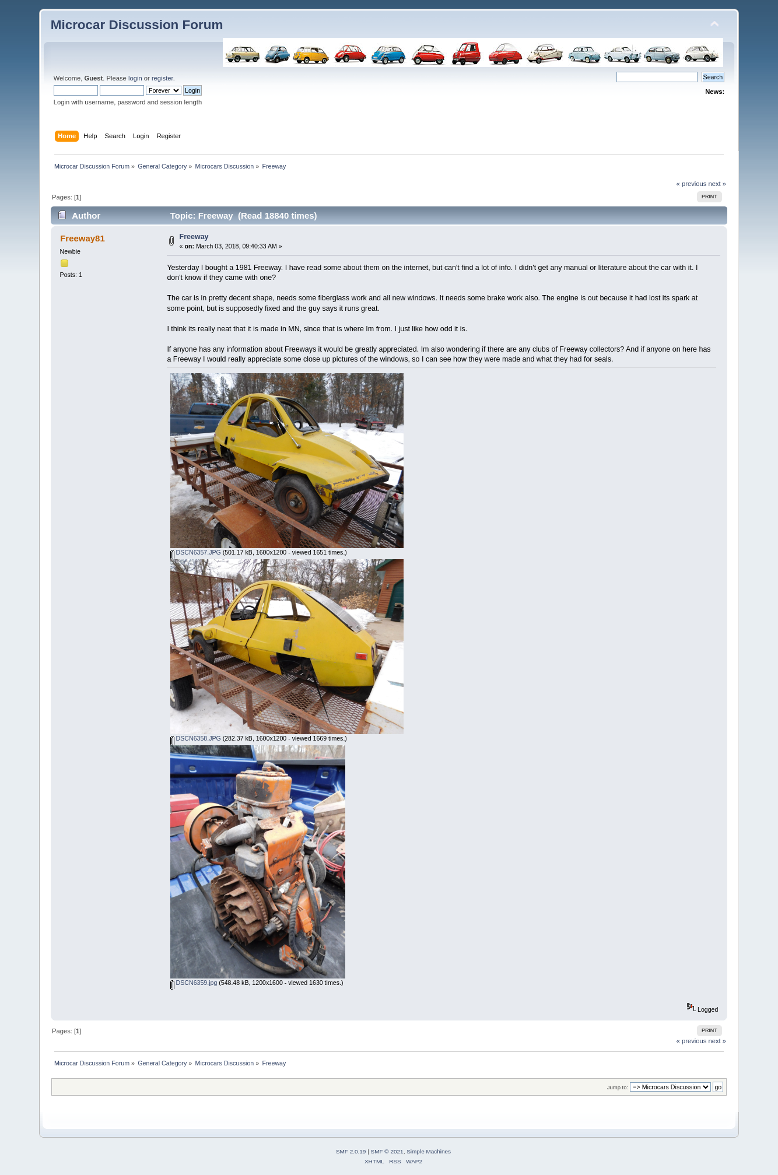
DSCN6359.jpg (194, 982)
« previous (692, 183)
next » (718, 183)
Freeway (194, 237)
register (162, 78)
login (135, 78)
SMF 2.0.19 (351, 1151)
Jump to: (618, 1087)
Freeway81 (82, 238)
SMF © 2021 (387, 1151)
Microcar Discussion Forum (137, 24)
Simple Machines (428, 1151)
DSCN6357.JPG (195, 552)
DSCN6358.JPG (195, 738)
